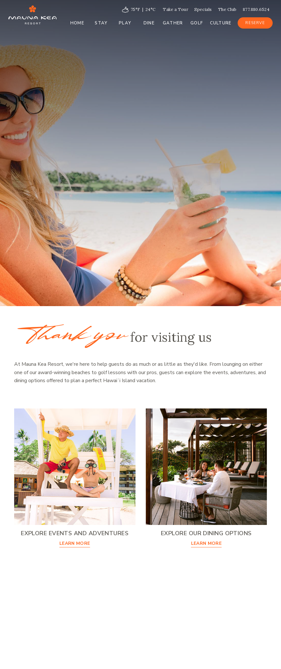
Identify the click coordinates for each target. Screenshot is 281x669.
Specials (203, 9)
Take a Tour (175, 9)
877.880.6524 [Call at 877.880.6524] (256, 9)
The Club (227, 9)
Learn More (74, 543)
